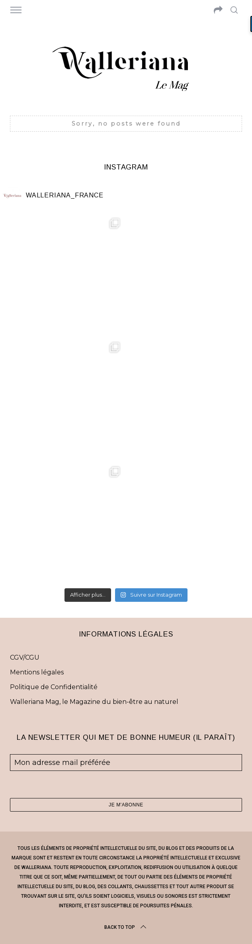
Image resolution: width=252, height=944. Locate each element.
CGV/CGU (24, 657)
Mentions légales (37, 672)
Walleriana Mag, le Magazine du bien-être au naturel (94, 702)
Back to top (126, 927)
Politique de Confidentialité (54, 687)
